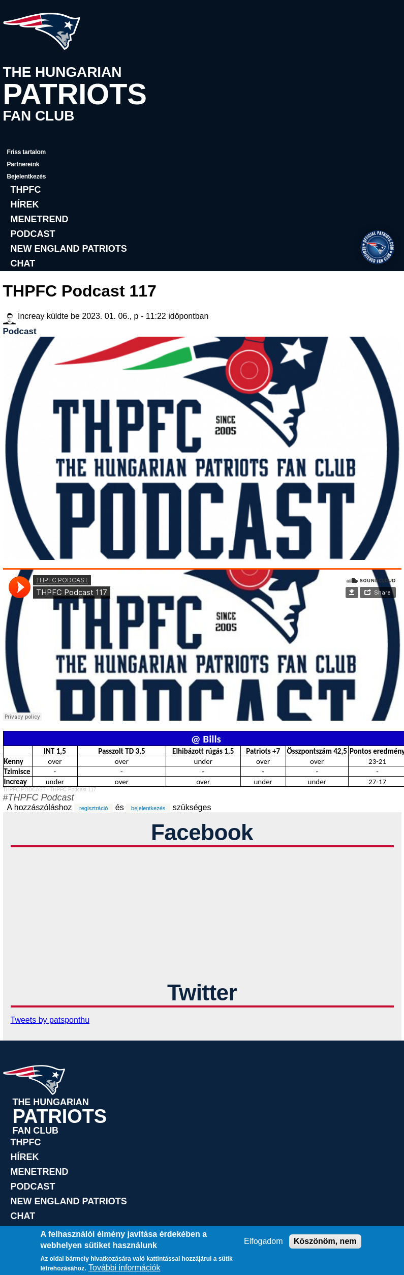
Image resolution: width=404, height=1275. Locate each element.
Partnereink (23, 164)
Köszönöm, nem (325, 1241)
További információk (124, 1267)
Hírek (25, 204)
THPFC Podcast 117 (73, 789)
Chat (23, 263)
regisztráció (93, 808)
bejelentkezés (148, 808)
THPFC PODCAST (24, 789)
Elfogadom (263, 1241)
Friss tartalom (26, 152)
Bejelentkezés (26, 176)
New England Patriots (69, 249)
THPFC (26, 190)
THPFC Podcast (41, 797)
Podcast (33, 234)
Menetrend (40, 219)
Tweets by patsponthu (50, 1020)
